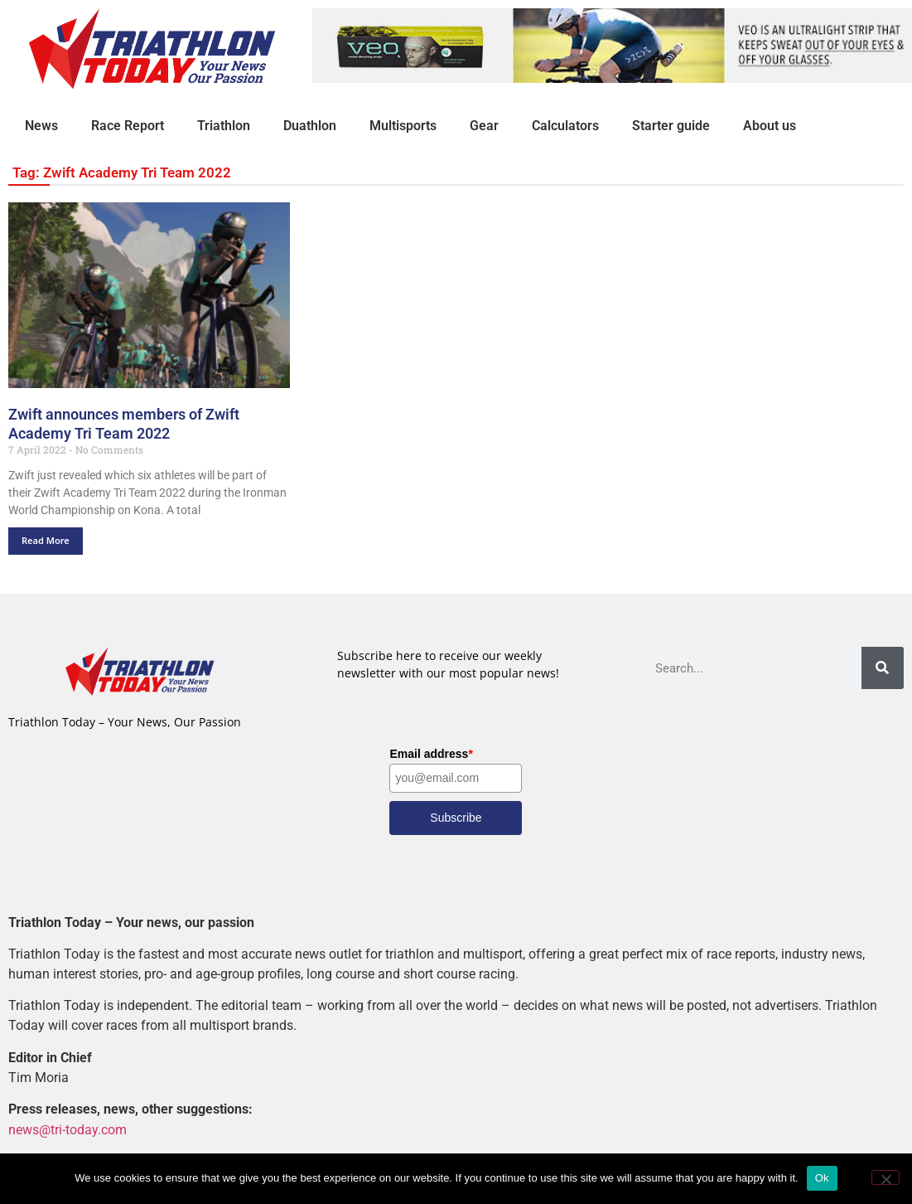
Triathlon (223, 126)
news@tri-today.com (67, 1130)
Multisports (403, 126)
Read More (46, 540)
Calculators (565, 126)
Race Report (127, 126)
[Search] (882, 668)
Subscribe (455, 817)
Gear (484, 126)
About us (769, 126)
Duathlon (309, 126)
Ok (822, 1178)
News (41, 126)
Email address (430, 754)
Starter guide (671, 126)
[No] (885, 1177)
